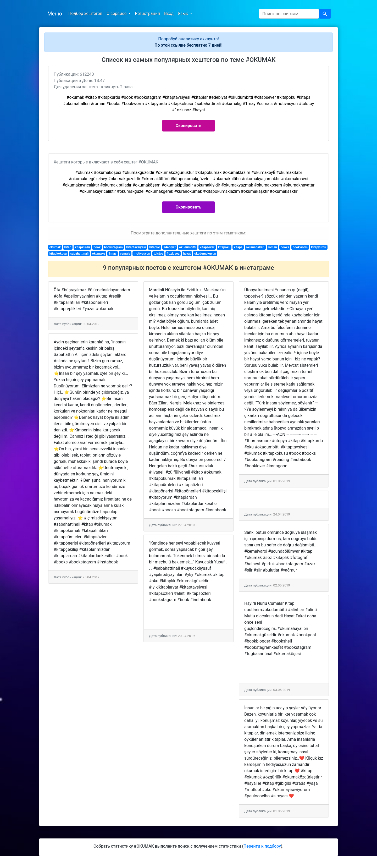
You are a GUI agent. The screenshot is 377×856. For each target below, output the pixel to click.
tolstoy (158, 253)
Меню (54, 13)
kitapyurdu (318, 247)
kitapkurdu (82, 247)
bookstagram (113, 247)
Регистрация (147, 13)
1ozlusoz (173, 253)
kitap (67, 247)
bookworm (300, 247)
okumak (55, 247)
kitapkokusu (58, 253)
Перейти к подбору (262, 846)
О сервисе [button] (117, 13)
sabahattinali (79, 253)
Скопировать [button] (189, 125)
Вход (169, 13)
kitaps (238, 247)
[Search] (289, 14)
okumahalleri (255, 247)
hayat (187, 253)
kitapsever (207, 247)
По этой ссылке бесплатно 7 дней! (188, 45)
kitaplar (154, 247)
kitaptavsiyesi (136, 247)
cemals (125, 253)
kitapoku (224, 247)
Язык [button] (183, 13)
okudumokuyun (205, 253)
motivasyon (142, 253)
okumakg (98, 253)
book (97, 247)
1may (113, 253)
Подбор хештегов (85, 13)
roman (272, 247)
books (284, 247)
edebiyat (170, 247)
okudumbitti (187, 247)
